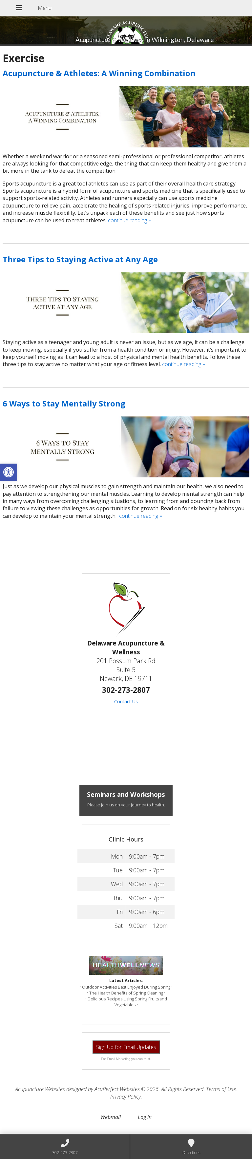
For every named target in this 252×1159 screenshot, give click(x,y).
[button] (8, 472)
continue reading (129, 220)
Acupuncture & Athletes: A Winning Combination (99, 73)
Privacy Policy (125, 1096)
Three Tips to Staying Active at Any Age (80, 259)
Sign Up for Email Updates (126, 1047)
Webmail (110, 1117)
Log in (145, 1117)
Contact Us (126, 701)
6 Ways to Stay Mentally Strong (64, 403)
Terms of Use (221, 1089)
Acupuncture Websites (40, 1089)
